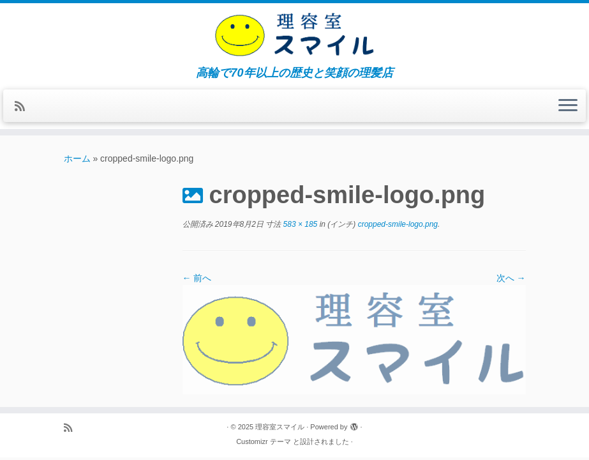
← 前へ (197, 278)
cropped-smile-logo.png (396, 224)
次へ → (511, 278)
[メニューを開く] (568, 106)
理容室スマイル (279, 427)
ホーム (77, 158)
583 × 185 (299, 224)
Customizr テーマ (263, 441)
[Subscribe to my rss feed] (24, 106)
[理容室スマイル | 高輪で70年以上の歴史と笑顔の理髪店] (294, 35)
